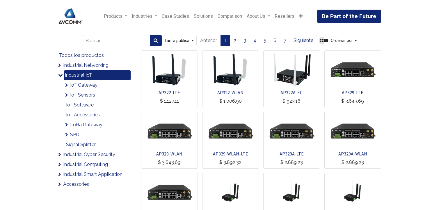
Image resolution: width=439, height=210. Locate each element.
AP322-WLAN (230, 92)
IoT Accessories (83, 115)
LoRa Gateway (86, 124)
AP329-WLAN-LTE (230, 154)
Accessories (76, 184)
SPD (74, 134)
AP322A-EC (291, 92)
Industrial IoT (78, 75)
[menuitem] (175, 16)
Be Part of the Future (349, 16)
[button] (301, 16)
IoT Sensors (82, 95)
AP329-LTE (352, 92)
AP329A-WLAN (352, 154)
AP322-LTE (169, 92)
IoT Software (80, 105)
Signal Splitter (81, 144)
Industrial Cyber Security (89, 154)
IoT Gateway (83, 85)
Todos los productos (81, 55)
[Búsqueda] (156, 40)
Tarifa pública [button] (177, 40)
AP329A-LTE (292, 154)
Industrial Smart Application (92, 174)
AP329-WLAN (169, 154)
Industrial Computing (85, 164)
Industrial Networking (86, 65)
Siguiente (303, 40)
